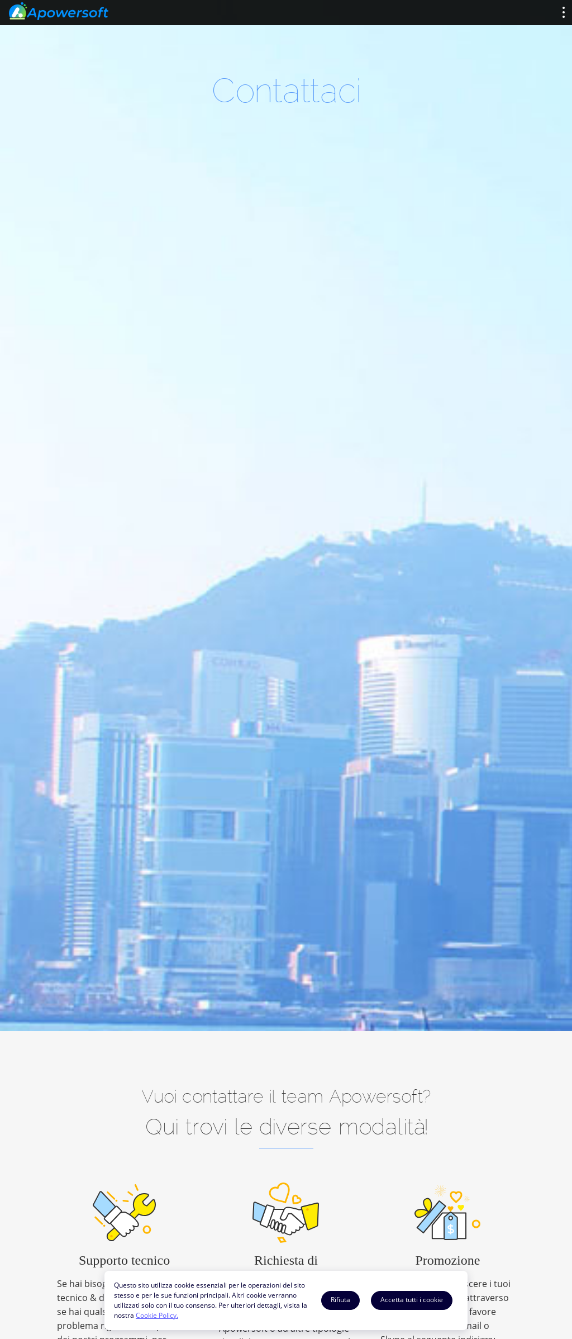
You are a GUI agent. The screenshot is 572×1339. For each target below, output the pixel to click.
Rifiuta (340, 1299)
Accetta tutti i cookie (411, 1299)
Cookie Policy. (157, 1315)
